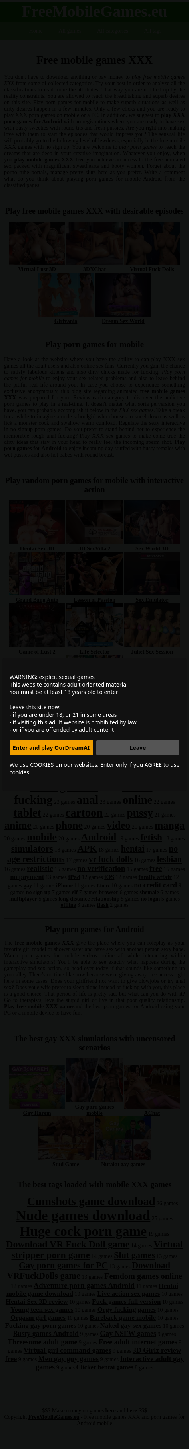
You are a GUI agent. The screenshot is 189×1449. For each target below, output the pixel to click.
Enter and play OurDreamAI (51, 747)
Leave (137, 747)
